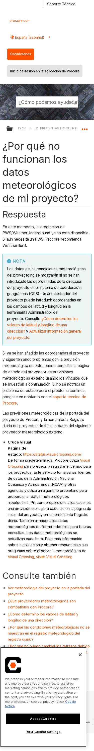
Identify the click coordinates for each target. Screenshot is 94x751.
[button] (73, 102)
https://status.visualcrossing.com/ (52, 454)
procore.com (20, 21)
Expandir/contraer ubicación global (84, 127)
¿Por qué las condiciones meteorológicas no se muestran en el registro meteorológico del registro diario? (49, 633)
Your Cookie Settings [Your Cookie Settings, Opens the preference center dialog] (43, 732)
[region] (43, 697)
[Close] (80, 654)
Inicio (22, 128)
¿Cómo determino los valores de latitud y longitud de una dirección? (42, 325)
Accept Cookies (43, 719)
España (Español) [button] (29, 37)
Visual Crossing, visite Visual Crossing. (40, 556)
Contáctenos (20, 54)
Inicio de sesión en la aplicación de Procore (44, 71)
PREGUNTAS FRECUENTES (58, 128)
